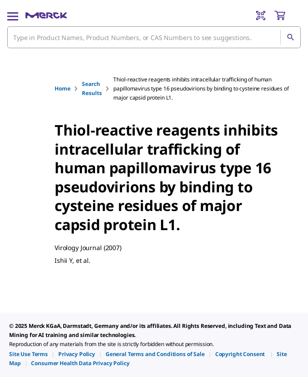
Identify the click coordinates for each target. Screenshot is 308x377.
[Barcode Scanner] (260, 15)
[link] (28, 354)
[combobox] (154, 37)
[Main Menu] (12, 15)
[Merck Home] (46, 15)
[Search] (290, 37)
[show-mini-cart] (287, 15)
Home (62, 88)
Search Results (91, 88)
